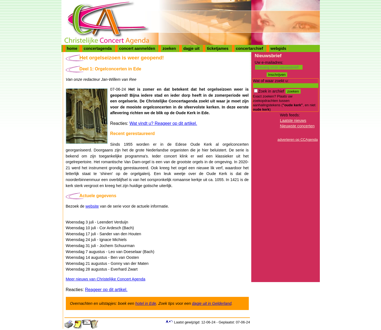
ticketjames (217, 48)
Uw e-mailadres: (269, 62)
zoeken (169, 48)
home (72, 48)
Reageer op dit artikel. (106, 289)
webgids (278, 48)
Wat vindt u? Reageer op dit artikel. (163, 123)
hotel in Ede (145, 303)
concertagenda (98, 48)
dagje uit (191, 48)
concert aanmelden (137, 48)
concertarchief (249, 48)
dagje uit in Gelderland (212, 303)
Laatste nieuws (293, 120)
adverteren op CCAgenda (298, 139)
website (92, 206)
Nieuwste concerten (297, 126)
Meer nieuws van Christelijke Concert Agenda (105, 279)
